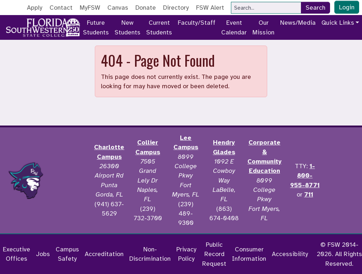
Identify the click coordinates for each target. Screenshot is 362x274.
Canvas (117, 7)
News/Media (298, 23)
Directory (176, 7)
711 (308, 194)
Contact (61, 7)
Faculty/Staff (196, 23)
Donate (145, 7)
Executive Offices (16, 254)
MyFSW (90, 7)
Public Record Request (214, 254)
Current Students (159, 27)
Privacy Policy (186, 254)
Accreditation (104, 254)
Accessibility (290, 254)
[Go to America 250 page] (73, 26)
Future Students (96, 27)
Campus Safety (67, 254)
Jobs (43, 254)
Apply (34, 7)
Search (315, 7)
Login (346, 7)
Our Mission (263, 27)
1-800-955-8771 (305, 175)
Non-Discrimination (150, 254)
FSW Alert (210, 7)
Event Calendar (234, 27)
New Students (127, 27)
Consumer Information (249, 254)
